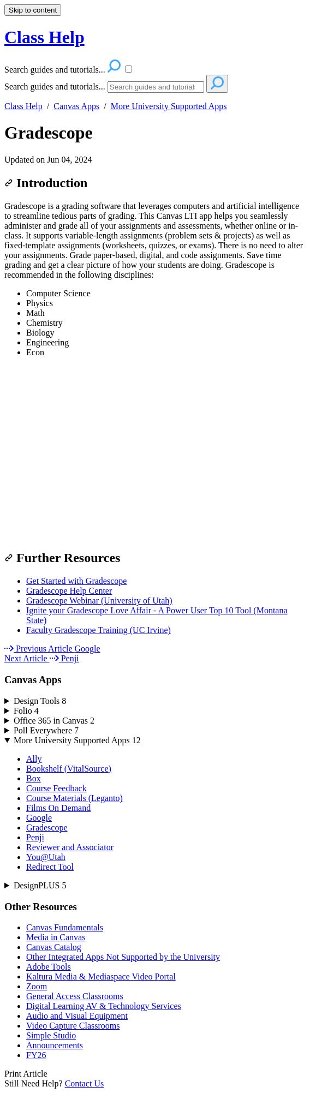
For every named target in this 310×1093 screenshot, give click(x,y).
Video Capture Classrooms (73, 1025)
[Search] (156, 87)
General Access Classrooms (74, 996)
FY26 (36, 1055)
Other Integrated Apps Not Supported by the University (123, 956)
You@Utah (45, 857)
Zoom (36, 986)
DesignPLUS (40, 885)
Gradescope (48, 132)
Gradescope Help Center (69, 590)
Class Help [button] (44, 37)
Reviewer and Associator (70, 847)
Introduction (45, 183)
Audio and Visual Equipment (77, 1015)
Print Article (25, 1073)
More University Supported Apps (169, 106)
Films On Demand (58, 808)
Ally (33, 758)
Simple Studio (51, 1035)
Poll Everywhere (46, 730)
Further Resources (62, 558)
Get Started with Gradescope (76, 581)
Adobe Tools (48, 966)
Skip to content (33, 10)
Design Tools (40, 701)
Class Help (23, 106)
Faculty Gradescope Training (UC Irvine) (98, 630)
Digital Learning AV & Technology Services (103, 1006)
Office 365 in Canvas (54, 720)
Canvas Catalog (53, 947)
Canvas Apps (76, 106)
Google (39, 817)
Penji (35, 837)
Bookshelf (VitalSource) (68, 768)
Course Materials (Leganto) (74, 798)
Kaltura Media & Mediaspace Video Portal (101, 976)
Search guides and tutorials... (54, 86)
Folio (26, 710)
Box (33, 778)
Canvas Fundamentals (64, 927)
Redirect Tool (50, 866)
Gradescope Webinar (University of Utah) (99, 600)
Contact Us (84, 1083)
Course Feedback (56, 788)
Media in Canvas (55, 937)
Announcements (54, 1045)
